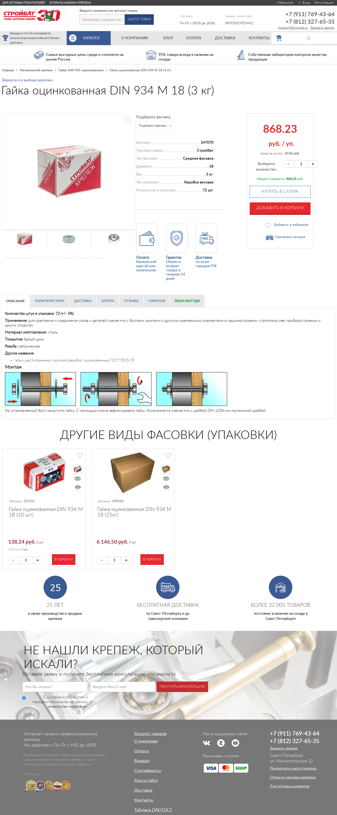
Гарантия (156, 301)
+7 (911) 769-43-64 (310, 14)
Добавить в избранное (291, 224)
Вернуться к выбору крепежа (27, 80)
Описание (15, 301)
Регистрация (324, 2)
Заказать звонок (322, 27)
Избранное (283, 2)
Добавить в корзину (280, 208)
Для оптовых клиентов (289, 786)
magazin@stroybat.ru (293, 27)
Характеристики (49, 301)
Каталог (97, 38)
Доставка (83, 301)
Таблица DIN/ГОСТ (153, 810)
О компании (146, 741)
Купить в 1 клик (280, 192)
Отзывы (131, 301)
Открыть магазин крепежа (70, 2)
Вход (304, 2)
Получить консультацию (182, 686)
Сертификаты (147, 771)
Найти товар (139, 19)
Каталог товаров (150, 734)
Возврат (142, 761)
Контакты (143, 800)
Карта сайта (146, 781)
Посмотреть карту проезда (293, 768)
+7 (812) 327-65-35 (310, 22)
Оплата (107, 301)
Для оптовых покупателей (23, 2)
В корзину (64, 559)
